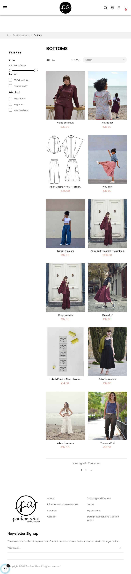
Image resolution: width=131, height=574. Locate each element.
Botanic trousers (108, 379)
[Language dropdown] (112, 8)
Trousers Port (107, 443)
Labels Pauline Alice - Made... (65, 379)
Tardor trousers (65, 251)
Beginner (18, 104)
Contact (51, 517)
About (50, 498)
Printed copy (20, 86)
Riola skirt (107, 315)
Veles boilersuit (65, 123)
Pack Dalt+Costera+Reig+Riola (108, 251)
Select (106, 60)
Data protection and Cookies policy (103, 518)
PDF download (21, 80)
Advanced (19, 99)
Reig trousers (65, 315)
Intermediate (21, 110)
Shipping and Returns (99, 498)
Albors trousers (65, 443)
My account (93, 511)
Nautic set (107, 123)
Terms (90, 504)
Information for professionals (62, 504)
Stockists (52, 511)
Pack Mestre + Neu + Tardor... (65, 187)
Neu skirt (107, 187)
